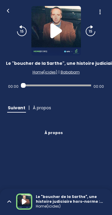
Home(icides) (45, 72)
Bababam (70, 72)
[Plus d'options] (100, 12)
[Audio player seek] (56, 85)
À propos (54, 132)
